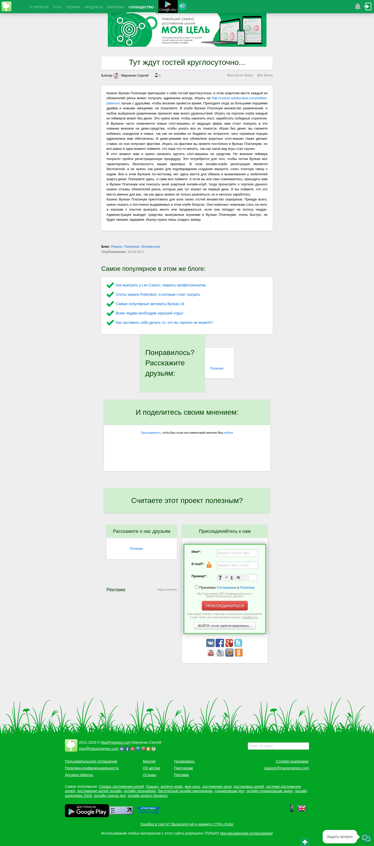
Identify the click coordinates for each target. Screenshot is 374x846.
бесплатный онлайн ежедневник (185, 791)
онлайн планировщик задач (269, 791)
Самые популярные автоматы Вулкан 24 (150, 304)
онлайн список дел (110, 796)
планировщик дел (229, 791)
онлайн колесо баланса (147, 796)
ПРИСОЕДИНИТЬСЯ (225, 605)
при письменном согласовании (246, 833)
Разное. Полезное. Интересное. (136, 247)
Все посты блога (240, 75)
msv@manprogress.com (98, 749)
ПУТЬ (57, 7)
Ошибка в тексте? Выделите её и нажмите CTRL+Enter (187, 824)
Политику (247, 587)
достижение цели (217, 786)
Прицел (152, 786)
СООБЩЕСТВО (141, 7)
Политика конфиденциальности (92, 768)
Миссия (149, 761)
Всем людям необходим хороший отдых (149, 313)
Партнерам (183, 768)
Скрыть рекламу (167, 589)
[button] (366, 838)
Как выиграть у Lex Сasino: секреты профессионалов (160, 285)
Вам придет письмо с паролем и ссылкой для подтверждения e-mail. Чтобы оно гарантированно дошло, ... (225, 616)
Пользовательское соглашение (91, 761)
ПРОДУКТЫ (93, 7)
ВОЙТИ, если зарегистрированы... (225, 626)
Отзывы (149, 775)
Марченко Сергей (131, 75)
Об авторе (151, 768)
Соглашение (226, 587)
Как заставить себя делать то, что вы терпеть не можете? (164, 322)
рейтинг (228, 432)
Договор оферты (79, 775)
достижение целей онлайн (99, 791)
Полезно (216, 368)
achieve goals (172, 786)
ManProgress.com (116, 742)
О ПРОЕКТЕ (39, 7)
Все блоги (265, 75)
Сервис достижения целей (121, 786)
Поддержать (184, 761)
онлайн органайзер (140, 791)
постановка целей (248, 786)
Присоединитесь (151, 432)
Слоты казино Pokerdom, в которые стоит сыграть (158, 294)
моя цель (193, 786)
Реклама (181, 775)
